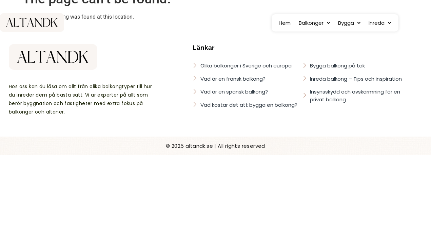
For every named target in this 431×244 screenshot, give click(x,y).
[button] (314, 23)
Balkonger (314, 22)
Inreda (380, 22)
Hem (285, 22)
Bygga (349, 22)
